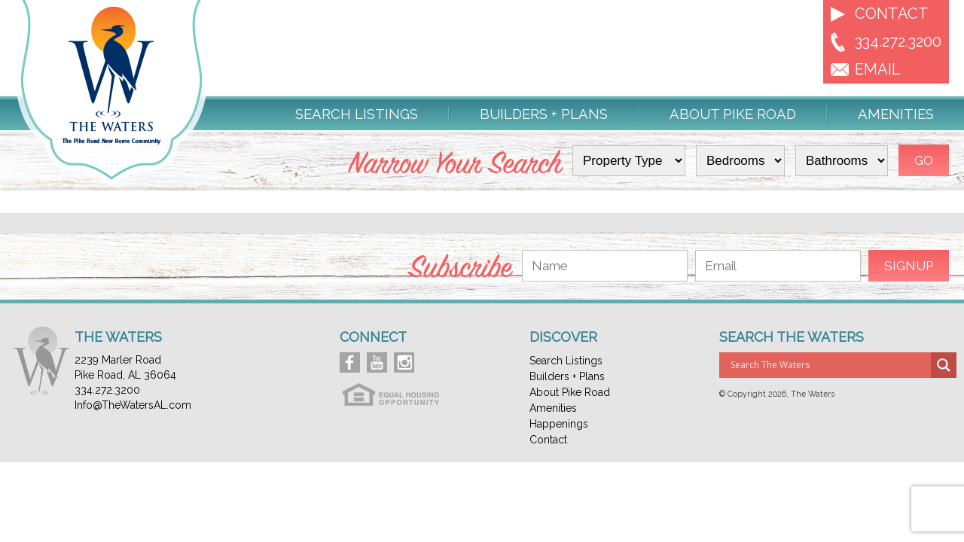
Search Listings (356, 114)
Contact (892, 14)
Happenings (558, 424)
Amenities (896, 114)
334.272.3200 (898, 41)
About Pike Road (733, 114)
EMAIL (878, 69)
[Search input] (829, 365)
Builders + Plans (544, 114)
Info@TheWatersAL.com (133, 405)
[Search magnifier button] (943, 365)
